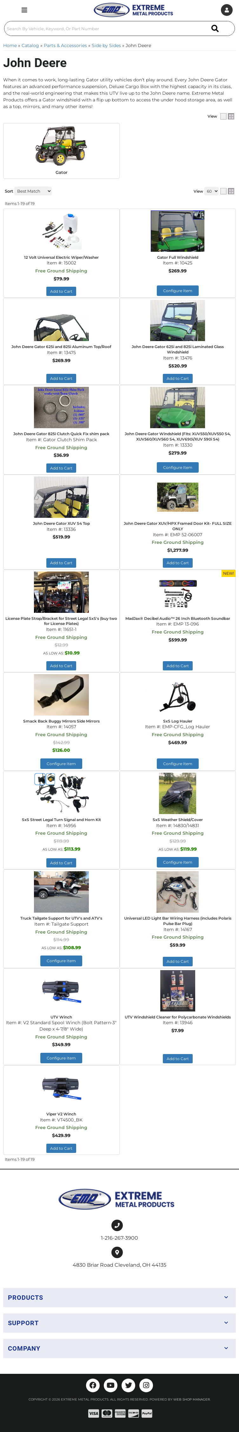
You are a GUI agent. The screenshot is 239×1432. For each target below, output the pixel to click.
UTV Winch (61, 1017)
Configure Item (177, 290)
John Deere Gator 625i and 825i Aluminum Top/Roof (61, 346)
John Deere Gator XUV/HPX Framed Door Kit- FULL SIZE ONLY (178, 526)
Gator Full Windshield (177, 257)
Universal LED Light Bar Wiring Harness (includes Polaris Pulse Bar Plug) (177, 921)
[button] (119, 28)
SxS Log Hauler (177, 721)
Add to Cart (61, 291)
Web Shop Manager (191, 1399)
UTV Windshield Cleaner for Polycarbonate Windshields (178, 1017)
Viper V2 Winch (61, 1114)
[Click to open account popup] (226, 10)
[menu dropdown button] (24, 10)
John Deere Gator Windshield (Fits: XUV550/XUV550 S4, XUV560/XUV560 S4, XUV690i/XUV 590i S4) (178, 436)
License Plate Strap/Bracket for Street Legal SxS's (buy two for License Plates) (61, 621)
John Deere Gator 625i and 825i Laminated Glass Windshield (178, 349)
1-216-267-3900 (119, 1238)
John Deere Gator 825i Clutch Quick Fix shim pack (61, 433)
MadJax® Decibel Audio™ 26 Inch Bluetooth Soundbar (177, 618)
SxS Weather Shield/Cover (178, 819)
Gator (61, 172)
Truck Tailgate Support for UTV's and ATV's (61, 918)
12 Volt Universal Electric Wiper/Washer (61, 257)
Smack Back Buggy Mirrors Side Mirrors (61, 721)
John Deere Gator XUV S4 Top (61, 523)
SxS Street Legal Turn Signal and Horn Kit (61, 819)
